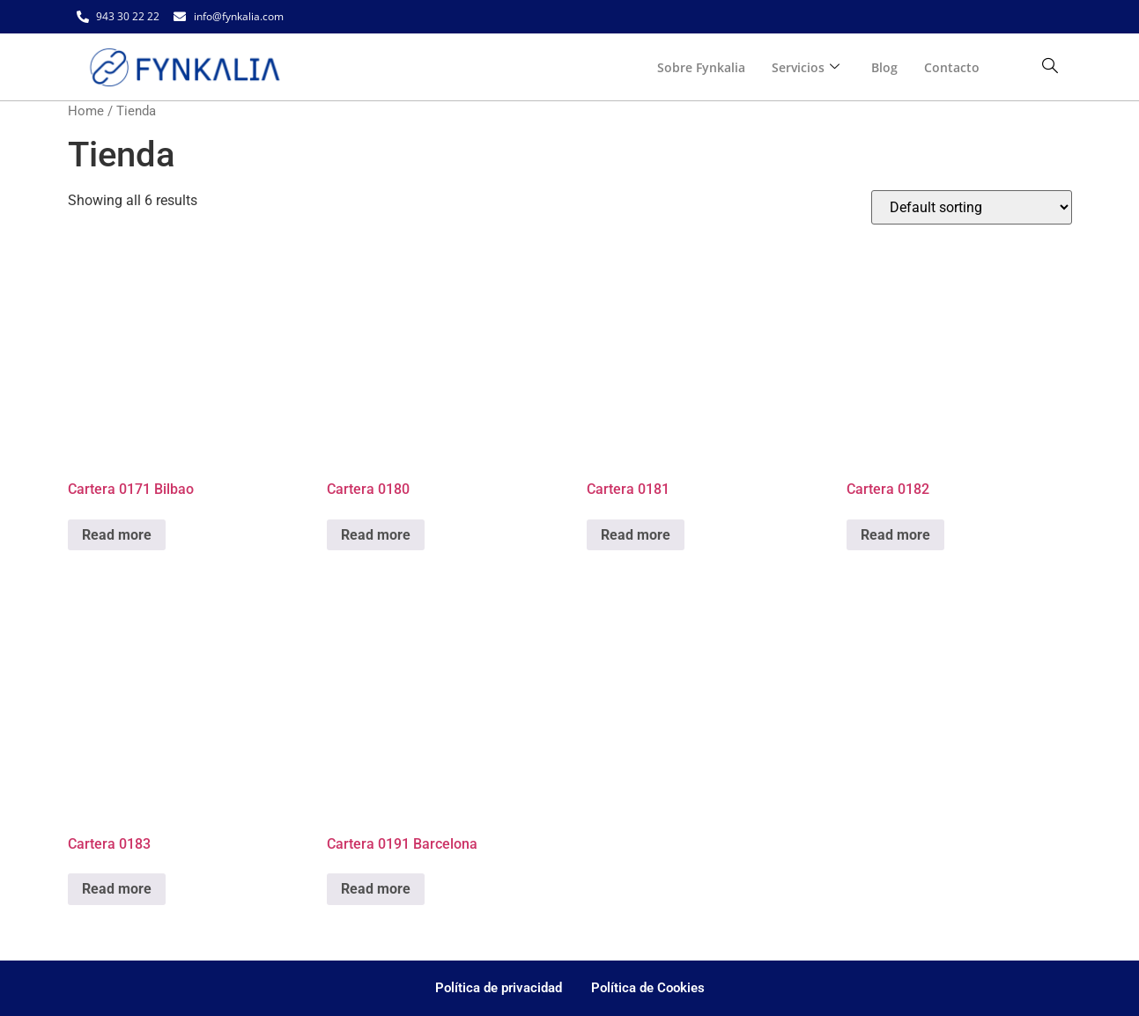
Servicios (805, 67)
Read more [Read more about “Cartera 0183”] (117, 888)
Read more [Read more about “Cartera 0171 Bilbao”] (117, 534)
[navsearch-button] (1050, 67)
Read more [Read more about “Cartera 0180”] (375, 534)
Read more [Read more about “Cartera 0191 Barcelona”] (375, 888)
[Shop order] (971, 207)
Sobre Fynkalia (701, 67)
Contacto (952, 67)
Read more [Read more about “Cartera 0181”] (635, 534)
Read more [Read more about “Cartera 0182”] (895, 534)
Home (86, 111)
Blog (884, 67)
